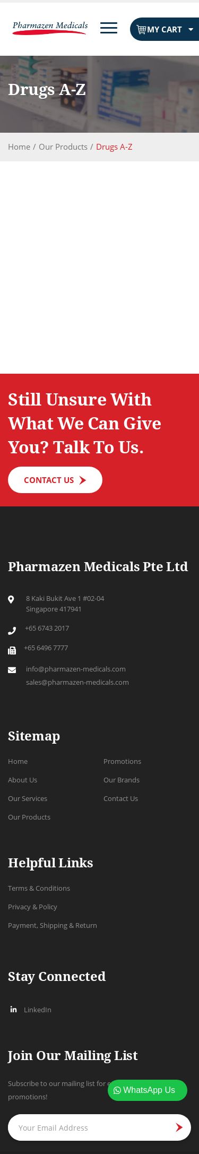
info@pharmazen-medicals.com (76, 669)
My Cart (164, 29)
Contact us (49, 480)
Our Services (27, 798)
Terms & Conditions (39, 888)
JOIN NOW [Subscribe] (175, 1127)
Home (19, 146)
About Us (22, 780)
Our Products (63, 146)
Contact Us (120, 798)
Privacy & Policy (32, 906)
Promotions (122, 761)
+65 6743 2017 (47, 628)
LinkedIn (29, 1009)
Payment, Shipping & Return (52, 925)
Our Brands (121, 780)
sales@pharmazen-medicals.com (77, 682)
